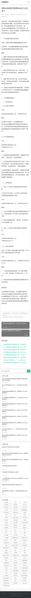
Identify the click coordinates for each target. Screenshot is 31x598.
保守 (25, 547)
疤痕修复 (25, 578)
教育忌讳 (25, 540)
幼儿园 (15, 552)
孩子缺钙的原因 (6, 547)
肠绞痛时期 (6, 563)
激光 (15, 580)
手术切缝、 (24, 580)
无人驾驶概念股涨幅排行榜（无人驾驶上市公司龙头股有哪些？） (15, 347)
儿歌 (25, 535)
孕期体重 (25, 563)
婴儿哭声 (6, 520)
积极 (15, 532)
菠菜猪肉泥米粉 (15, 537)
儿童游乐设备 (25, 570)
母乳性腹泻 (6, 512)
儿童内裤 (15, 573)
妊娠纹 (24, 512)
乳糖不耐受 (15, 512)
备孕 (15, 530)
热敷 (6, 560)
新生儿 (24, 542)
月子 (15, 515)
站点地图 (19, 595)
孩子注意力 (6, 507)
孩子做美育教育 (24, 575)
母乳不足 (15, 527)
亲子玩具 (15, 535)
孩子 (6, 532)
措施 (25, 532)
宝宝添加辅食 (25, 568)
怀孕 (6, 530)
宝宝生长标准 (15, 517)
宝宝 (15, 502)
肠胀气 (24, 525)
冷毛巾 (24, 557)
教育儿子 (6, 540)
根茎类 (15, 568)
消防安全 (15, 575)
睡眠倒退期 (24, 560)
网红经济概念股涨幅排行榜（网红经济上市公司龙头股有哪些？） (15, 362)
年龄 (25, 552)
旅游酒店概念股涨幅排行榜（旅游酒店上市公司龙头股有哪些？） (15, 357)
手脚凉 (6, 522)
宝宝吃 (6, 568)
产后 (6, 515)
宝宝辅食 (6, 537)
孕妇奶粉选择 (6, 585)
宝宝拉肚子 (6, 565)
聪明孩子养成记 (6, 555)
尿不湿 (6, 510)
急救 (15, 578)
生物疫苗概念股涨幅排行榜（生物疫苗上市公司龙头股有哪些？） (15, 344)
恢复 (25, 550)
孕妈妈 (6, 517)
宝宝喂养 (6, 502)
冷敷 (15, 560)
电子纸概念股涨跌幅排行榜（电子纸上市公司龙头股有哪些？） (15, 352)
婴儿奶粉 (15, 505)
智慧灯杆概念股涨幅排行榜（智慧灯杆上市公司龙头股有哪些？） (15, 349)
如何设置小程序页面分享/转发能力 (11, 447)
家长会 (24, 565)
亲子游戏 (25, 517)
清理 (15, 550)
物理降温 (6, 557)
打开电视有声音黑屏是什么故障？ (10, 472)
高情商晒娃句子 (24, 510)
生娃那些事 (6, 542)
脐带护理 (6, 552)
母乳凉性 (25, 527)
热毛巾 (15, 557)
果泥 (6, 570)
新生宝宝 (25, 507)
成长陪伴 (6, 575)
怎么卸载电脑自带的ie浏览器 (9, 465)
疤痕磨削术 (6, 580)
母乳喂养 (6, 527)
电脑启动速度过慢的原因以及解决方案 (12, 484)
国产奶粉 (6, 505)
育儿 (25, 530)
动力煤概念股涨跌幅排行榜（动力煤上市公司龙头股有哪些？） (15, 355)
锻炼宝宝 (25, 573)
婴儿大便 (25, 583)
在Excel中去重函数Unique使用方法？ (11, 330)
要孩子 (15, 565)
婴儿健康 (15, 583)
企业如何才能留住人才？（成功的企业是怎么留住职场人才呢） (15, 360)
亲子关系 (15, 510)
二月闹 (24, 502)
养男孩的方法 (15, 555)
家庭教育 (15, 547)
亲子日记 (25, 505)
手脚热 (24, 520)
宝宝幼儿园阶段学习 (7, 578)
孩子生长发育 (25, 522)
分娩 (6, 545)
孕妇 (25, 515)
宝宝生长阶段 (6, 583)
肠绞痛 (15, 525)
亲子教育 (15, 507)
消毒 (6, 550)
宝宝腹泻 (15, 542)
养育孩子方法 (25, 537)
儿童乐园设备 (15, 570)
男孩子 (15, 540)
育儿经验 (6, 535)
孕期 (6, 573)
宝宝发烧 (15, 520)
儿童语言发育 (25, 555)
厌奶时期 (15, 563)
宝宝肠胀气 (24, 545)
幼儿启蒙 (15, 522)
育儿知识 (6, 525)
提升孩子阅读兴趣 (16, 545)
